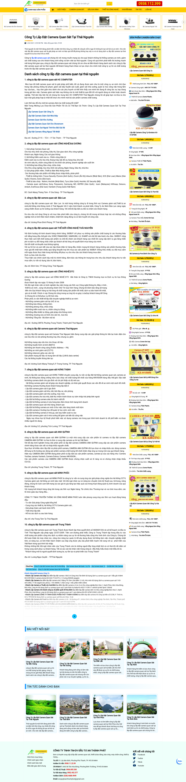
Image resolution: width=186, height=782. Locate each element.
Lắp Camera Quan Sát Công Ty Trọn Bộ (144, 192)
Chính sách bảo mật (34, 763)
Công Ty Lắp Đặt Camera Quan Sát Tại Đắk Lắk (107, 660)
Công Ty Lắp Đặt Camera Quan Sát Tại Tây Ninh (53, 569)
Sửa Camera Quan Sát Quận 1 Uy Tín (78, 566)
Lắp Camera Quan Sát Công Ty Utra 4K (144, 316)
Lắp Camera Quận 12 (98, 566)
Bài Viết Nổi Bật (38, 629)
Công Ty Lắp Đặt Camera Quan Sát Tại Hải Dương (73, 665)
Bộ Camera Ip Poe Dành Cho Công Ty (143, 254)
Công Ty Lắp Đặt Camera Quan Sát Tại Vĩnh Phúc (107, 717)
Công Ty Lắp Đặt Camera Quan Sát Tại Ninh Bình (140, 718)
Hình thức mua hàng (34, 757)
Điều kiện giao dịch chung (36, 766)
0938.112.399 (149, 4)
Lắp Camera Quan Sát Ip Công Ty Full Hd (145, 442)
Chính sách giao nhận (35, 760)
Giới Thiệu (61, 9)
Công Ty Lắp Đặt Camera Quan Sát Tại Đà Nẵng (49, 566)
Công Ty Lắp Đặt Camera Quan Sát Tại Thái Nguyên (59, 37)
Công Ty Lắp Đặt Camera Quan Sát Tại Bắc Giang (39, 663)
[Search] (90, 4)
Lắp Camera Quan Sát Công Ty (141, 71)
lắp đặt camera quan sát (41, 58)
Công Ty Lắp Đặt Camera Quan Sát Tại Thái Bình (73, 719)
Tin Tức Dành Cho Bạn (43, 686)
